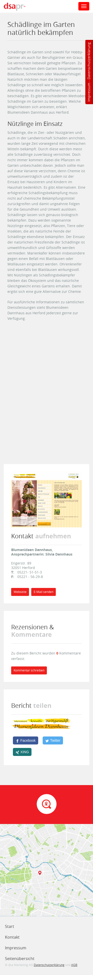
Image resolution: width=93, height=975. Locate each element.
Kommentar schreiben (29, 670)
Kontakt (12, 937)
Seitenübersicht (19, 958)
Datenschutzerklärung (88, 61)
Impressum (88, 92)
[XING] (22, 752)
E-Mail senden (43, 592)
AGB (74, 965)
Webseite (20, 592)
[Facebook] (25, 740)
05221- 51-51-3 (29, 572)
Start (9, 926)
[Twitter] (53, 740)
